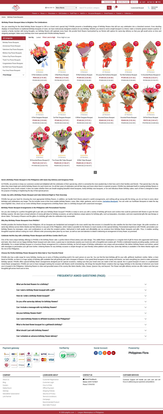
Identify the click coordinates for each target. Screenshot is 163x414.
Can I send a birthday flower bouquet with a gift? (35, 290)
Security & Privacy (49, 393)
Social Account (100, 348)
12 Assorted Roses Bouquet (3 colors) (150, 76)
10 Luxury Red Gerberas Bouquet (106, 75)
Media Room (7, 388)
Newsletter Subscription (11, 393)
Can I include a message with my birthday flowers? (36, 307)
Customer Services (131, 375)
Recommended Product (51, 402)
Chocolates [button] (52, 13)
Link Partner (7, 396)
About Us (6, 379)
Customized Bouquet (137, 8)
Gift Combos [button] (63, 13)
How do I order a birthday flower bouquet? (33, 296)
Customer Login (48, 382)
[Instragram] (105, 353)
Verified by (63, 348)
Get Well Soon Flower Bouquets (13, 67)
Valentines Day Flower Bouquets (13, 49)
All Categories (7, 38)
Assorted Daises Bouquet (106, 117)
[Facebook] (96, 353)
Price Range (7, 75)
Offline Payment (48, 388)
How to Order (47, 385)
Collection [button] (129, 13)
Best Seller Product (122, 2)
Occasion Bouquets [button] (95, 13)
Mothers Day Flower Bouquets (12, 53)
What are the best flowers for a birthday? (32, 284)
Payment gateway (10, 348)
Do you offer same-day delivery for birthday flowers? (37, 301)
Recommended (108, 2)
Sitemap (5, 390)
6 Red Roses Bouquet (62, 75)
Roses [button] (43, 13)
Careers (5, 385)
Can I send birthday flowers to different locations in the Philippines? (43, 319)
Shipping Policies (49, 390)
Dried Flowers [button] (109, 13)
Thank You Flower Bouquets (12, 60)
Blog (4, 382)
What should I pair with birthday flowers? (32, 330)
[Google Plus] (113, 353)
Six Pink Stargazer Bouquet (62, 117)
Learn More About (50, 375)
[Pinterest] (109, 353)
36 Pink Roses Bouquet (150, 117)
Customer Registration (51, 379)
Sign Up (151, 2)
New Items (134, 2)
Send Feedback (89, 379)
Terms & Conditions (49, 396)
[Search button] (109, 8)
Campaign (46, 399)
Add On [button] (83, 13)
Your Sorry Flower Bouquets (11, 70)
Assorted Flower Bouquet (128, 117)
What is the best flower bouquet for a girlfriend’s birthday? (39, 324)
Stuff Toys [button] (74, 13)
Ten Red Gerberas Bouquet (128, 75)
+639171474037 (92, 381)
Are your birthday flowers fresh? (29, 313)
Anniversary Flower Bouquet (11, 46)
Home (3, 17)
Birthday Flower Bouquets (15, 17)
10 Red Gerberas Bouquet (84, 75)
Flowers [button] (35, 13)
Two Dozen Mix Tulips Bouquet (62, 160)
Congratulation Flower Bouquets (13, 63)
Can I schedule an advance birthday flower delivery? (37, 336)
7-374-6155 (91, 384)
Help (158, 2)
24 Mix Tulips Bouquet (84, 160)
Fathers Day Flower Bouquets (12, 56)
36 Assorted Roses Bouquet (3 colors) (39, 161)
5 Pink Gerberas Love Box (40, 75)
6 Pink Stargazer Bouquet (40, 117)
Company (6, 375)
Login (142, 2)
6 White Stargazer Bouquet (84, 117)
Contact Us (87, 375)
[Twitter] (100, 353)
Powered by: (133, 348)
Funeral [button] (119, 13)
